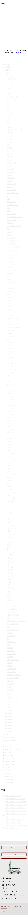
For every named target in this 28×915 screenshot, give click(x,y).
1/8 (8, 106)
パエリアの (11, 330)
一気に (9, 232)
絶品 (8, 645)
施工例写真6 (9, 728)
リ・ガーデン (11, 366)
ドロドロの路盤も (13, 247)
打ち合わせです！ (13, 528)
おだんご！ (11, 312)
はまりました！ (12, 612)
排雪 (8, 531)
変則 (8, 351)
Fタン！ (10, 489)
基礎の (9, 480)
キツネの (10, 115)
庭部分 (9, 444)
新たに (9, 687)
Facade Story (10, 758)
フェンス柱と (11, 672)
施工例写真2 (9, 717)
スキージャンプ (12, 702)
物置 (8, 294)
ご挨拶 (7, 67)
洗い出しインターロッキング (17, 621)
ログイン (3, 911)
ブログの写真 (11, 498)
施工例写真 (11, 501)
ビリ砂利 (10, 342)
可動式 (9, 333)
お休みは (10, 223)
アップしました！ (13, 708)
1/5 (8, 507)
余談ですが (11, 636)
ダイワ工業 (11, 348)
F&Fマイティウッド (14, 675)
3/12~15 (10, 567)
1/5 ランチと (12, 100)
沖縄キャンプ (11, 163)
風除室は (10, 148)
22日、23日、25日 (13, 265)
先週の (9, 663)
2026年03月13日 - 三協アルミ (15, 799)
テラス (9, 387)
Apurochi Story (10, 755)
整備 (8, 420)
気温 (8, 211)
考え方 (7, 734)
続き (8, 519)
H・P (9, 166)
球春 (8, 549)
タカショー (11, 172)
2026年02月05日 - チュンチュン (16, 805)
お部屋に (10, 579)
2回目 (9, 354)
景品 (8, 618)
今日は (9, 384)
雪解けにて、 (11, 561)
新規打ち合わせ (12, 205)
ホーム (7, 64)
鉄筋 (8, 477)
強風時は (10, 666)
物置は (9, 573)
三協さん (10, 564)
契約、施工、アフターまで (14, 749)
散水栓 (9, 486)
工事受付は (11, 241)
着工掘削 (10, 657)
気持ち (9, 696)
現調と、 (10, 268)
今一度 (9, 142)
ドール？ (10, 309)
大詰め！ (10, 360)
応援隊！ (8, 773)
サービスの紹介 (10, 740)
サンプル (10, 259)
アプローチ (11, 372)
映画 (8, 597)
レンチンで (11, 606)
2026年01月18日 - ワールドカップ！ (16, 815)
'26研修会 (10, 711)
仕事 (8, 504)
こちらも (10, 399)
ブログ (7, 73)
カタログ (10, 690)
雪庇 (8, 705)
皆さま (9, 175)
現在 (8, 208)
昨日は (9, 603)
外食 (8, 534)
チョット (10, 363)
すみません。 (11, 336)
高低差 (9, 582)
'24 (8, 639)
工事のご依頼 (11, 256)
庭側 (8, 468)
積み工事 (10, 483)
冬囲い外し (11, 585)
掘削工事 (10, 432)
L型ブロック (11, 588)
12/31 (9, 88)
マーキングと (11, 270)
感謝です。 (11, 537)
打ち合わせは (11, 202)
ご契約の (10, 127)
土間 (8, 378)
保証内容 (8, 752)
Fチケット (10, 136)
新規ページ (9, 779)
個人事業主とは (10, 776)
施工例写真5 (9, 725)
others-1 (8, 767)
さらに (9, 181)
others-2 (8, 770)
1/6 (8, 103)
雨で (8, 285)
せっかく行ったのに (14, 226)
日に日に (10, 570)
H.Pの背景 (10, 82)
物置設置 (10, 438)
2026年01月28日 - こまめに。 (15, 808)
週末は (9, 139)
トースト (10, 169)
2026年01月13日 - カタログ (14, 820)
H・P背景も (11, 238)
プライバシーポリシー (8, 906)
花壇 (8, 462)
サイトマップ (4, 908)
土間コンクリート (13, 327)
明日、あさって (12, 624)
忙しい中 (10, 576)
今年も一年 (11, 85)
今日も (9, 345)
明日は (9, 160)
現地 (8, 279)
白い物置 (10, 648)
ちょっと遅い (11, 214)
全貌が (9, 426)
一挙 (8, 339)
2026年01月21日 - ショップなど (16, 811)
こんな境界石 (11, 669)
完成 (8, 118)
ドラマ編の (11, 178)
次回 (8, 199)
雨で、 (9, 423)
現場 (8, 276)
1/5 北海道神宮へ (13, 97)
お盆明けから (11, 405)
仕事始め (10, 684)
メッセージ (9, 731)
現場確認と (11, 244)
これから (10, 408)
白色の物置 (11, 651)
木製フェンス (11, 390)
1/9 (8, 109)
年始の (9, 112)
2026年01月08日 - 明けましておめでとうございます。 (16, 827)
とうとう (10, 187)
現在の (9, 600)
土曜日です (11, 357)
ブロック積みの (12, 459)
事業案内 (8, 746)
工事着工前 (11, 282)
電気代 (9, 133)
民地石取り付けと (13, 660)
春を (8, 253)
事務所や (10, 699)
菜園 (8, 450)
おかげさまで (11, 184)
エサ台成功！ (11, 609)
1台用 (9, 441)
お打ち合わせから (13, 250)
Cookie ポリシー (17, 906)
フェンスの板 (11, 453)
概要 (2, 906)
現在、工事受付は (13, 615)
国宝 (8, 411)
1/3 (8, 91)
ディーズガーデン (13, 193)
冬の (8, 516)
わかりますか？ (12, 525)
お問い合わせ (9, 737)
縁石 (8, 465)
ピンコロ (10, 315)
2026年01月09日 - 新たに (13, 823)
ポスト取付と (11, 654)
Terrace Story (10, 761)
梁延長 (9, 396)
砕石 (8, 471)
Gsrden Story (10, 764)
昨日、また (11, 151)
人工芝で (10, 429)
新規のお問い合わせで (14, 217)
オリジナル (11, 474)
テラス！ (10, 324)
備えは (9, 157)
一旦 (8, 417)
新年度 (9, 543)
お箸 (8, 627)
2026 (9, 693)
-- (7, 743)
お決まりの (11, 552)
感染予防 (8, 70)
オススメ (10, 633)
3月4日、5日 (11, 220)
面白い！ (10, 594)
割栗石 (9, 306)
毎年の (9, 522)
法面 (8, 303)
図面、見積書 (11, 190)
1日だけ (10, 681)
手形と (9, 381)
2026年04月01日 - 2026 (13, 796)
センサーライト (12, 435)
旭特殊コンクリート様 (14, 130)
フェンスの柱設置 (13, 318)
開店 (8, 229)
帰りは (9, 154)
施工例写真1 (9, 714)
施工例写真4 (9, 722)
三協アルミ (11, 262)
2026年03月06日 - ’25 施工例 (15, 802)
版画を (9, 235)
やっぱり (10, 447)
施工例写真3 (9, 720)
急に (8, 145)
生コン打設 (11, 492)
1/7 (8, 510)
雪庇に (9, 94)
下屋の (9, 546)
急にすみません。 (13, 630)
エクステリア (11, 642)
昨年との (10, 121)
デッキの (10, 414)
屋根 (8, 375)
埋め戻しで (11, 495)
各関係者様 (11, 79)
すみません (11, 540)
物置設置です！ (12, 393)
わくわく (10, 76)
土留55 (9, 297)
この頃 (9, 555)
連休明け (10, 300)
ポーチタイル (11, 456)
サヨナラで (11, 273)
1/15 (8, 124)
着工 (8, 321)
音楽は (9, 558)
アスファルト (11, 369)
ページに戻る (17, 52)
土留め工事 (11, 291)
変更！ (9, 591)
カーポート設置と (13, 678)
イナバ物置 (11, 288)
